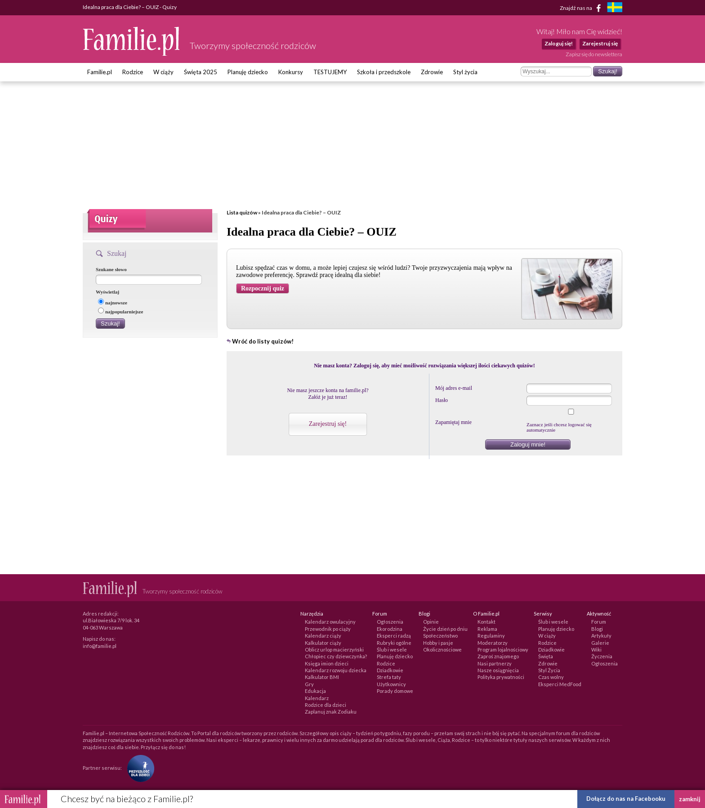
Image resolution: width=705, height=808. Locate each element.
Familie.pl (99, 72)
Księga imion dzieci (326, 663)
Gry (309, 684)
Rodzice (132, 72)
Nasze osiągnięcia (498, 670)
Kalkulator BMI (322, 677)
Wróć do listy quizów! (263, 341)
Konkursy (290, 72)
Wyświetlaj (107, 292)
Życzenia (601, 656)
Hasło (441, 400)
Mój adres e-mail (453, 388)
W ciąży (163, 72)
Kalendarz (317, 698)
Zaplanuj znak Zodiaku (331, 711)
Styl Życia (549, 670)
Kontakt (486, 622)
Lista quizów (242, 212)
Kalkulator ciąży (323, 643)
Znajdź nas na (582, 8)
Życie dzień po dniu (445, 629)
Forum (598, 622)
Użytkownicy (391, 684)
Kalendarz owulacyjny (330, 622)
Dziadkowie (390, 670)
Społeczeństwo (440, 635)
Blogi (597, 629)
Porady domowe (395, 691)
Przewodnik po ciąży (328, 629)
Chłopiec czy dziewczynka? (336, 656)
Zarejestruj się (600, 43)
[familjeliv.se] (614, 8)
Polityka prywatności (500, 677)
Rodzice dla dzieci (325, 705)
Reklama (487, 629)
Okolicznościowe (442, 649)
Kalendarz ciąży (323, 635)
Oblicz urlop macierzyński (334, 649)
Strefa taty (389, 677)
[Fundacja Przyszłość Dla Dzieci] (138, 768)
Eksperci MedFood (559, 684)
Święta (545, 656)
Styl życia (465, 72)
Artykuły (601, 635)
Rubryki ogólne (394, 643)
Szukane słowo (111, 269)
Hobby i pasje (438, 643)
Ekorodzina (389, 629)
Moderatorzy (492, 643)
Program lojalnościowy (502, 649)
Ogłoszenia (390, 622)
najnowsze (112, 302)
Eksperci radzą (394, 635)
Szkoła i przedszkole (384, 72)
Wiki (596, 649)
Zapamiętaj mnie (453, 422)
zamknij (690, 799)
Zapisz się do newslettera (594, 54)
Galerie (600, 643)
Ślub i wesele (392, 649)
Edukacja (315, 691)
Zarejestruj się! (328, 423)
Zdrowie (432, 72)
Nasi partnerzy (494, 663)
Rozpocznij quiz (262, 288)
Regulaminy (491, 635)
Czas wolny (551, 677)
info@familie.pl (99, 646)
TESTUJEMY (330, 72)
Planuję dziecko (248, 72)
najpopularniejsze (120, 311)
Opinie (431, 622)
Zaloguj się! (558, 43)
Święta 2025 (200, 72)
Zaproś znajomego (498, 656)
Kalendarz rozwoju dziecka (335, 670)
